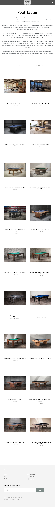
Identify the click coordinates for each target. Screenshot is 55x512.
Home (5, 474)
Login (5, 478)
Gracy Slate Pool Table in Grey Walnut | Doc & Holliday (40, 400)
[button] (2, 2)
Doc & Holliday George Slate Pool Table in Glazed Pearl (40, 443)
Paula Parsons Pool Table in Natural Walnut (15, 272)
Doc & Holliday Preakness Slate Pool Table (40, 358)
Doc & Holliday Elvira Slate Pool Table (40, 315)
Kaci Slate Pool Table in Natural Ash (40, 144)
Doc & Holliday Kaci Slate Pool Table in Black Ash (15, 145)
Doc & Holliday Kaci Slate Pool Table (15, 399)
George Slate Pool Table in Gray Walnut (15, 442)
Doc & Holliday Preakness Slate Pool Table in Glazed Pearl (40, 187)
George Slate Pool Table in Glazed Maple (15, 187)
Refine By (5, 66)
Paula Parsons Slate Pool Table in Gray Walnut (15, 358)
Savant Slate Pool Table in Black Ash (40, 103)
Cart (5, 476)
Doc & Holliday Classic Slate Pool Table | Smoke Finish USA (15, 315)
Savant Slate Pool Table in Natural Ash (15, 103)
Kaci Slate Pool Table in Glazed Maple (40, 229)
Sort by (38, 66)
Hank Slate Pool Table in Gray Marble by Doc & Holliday (15, 230)
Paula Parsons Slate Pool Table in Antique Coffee (40, 273)
